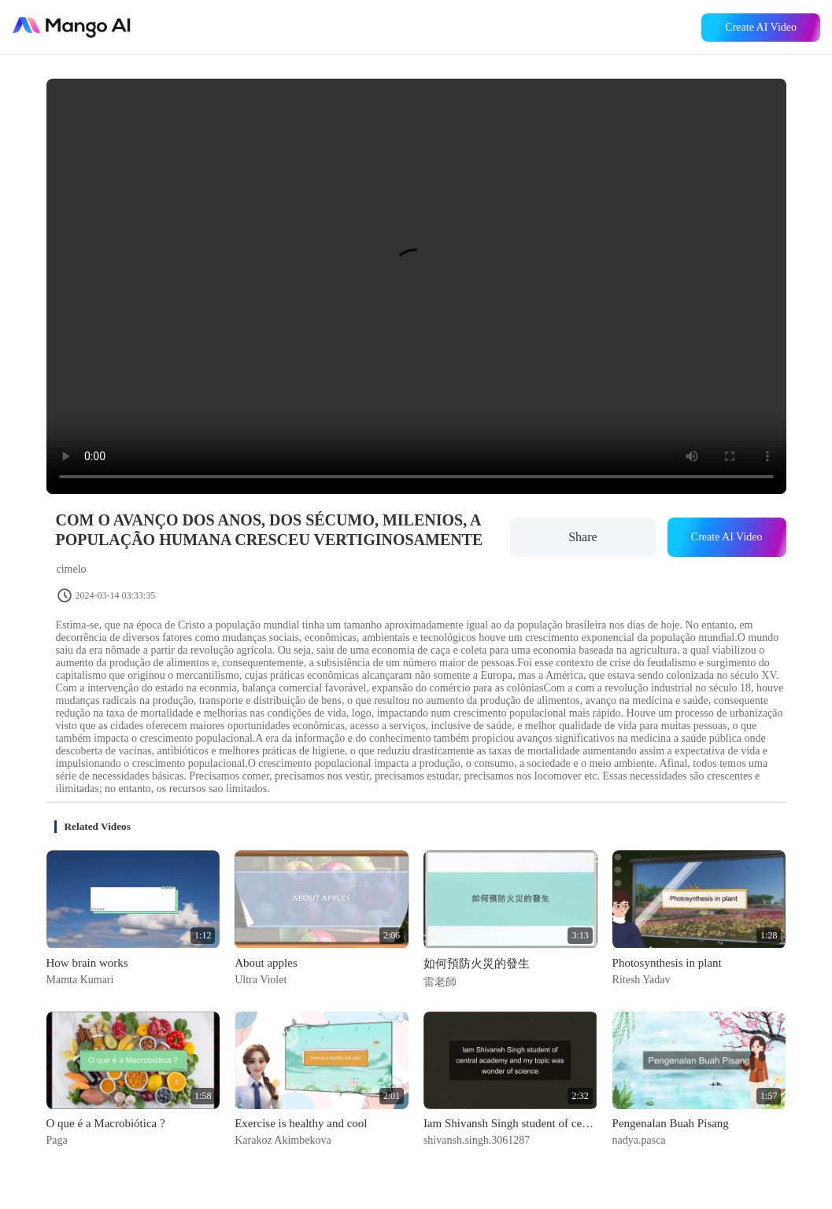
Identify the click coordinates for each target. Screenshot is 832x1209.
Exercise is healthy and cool (301, 1123)
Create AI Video (761, 27)
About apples (266, 963)
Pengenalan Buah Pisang (670, 1123)
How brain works (87, 963)
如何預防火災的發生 (476, 963)
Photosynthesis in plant (667, 963)
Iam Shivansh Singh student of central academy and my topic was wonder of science (510, 1123)
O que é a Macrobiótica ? (105, 1123)
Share (582, 537)
